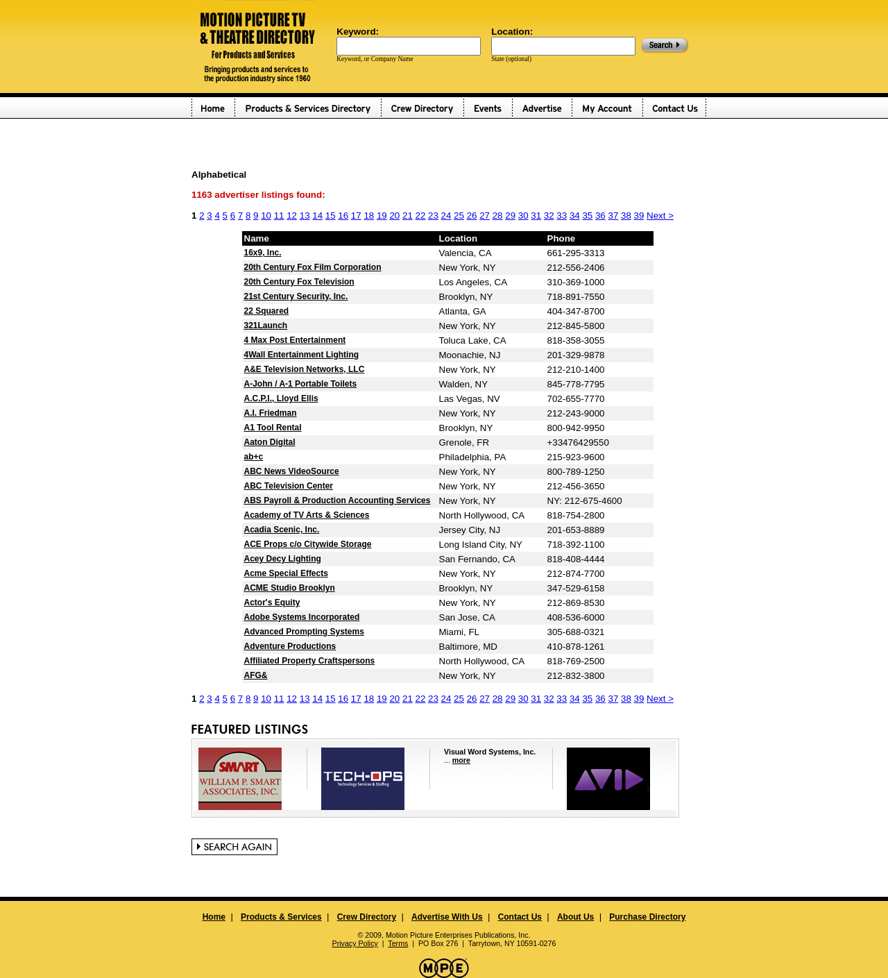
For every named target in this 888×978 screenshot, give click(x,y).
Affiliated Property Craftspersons (309, 661)
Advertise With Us (447, 917)
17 (356, 215)
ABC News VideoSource (291, 471)
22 (421, 215)
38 (626, 215)
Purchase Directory (647, 917)
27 (484, 215)
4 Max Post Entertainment (295, 340)
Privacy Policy (355, 943)
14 (317, 215)
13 (305, 215)
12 (292, 215)
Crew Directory (366, 917)
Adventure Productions (290, 646)
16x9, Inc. (263, 253)
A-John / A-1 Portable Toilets (300, 384)
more (461, 760)
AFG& (256, 675)
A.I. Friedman (270, 413)
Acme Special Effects (286, 573)
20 (394, 215)
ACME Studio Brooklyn (289, 588)
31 (536, 215)
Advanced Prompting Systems (304, 631)
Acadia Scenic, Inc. (282, 529)
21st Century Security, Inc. (296, 296)
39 (639, 215)
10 (266, 215)
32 (549, 215)
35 (587, 215)
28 (498, 215)
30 (523, 215)
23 (433, 215)
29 (510, 215)
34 (575, 215)
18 (369, 215)
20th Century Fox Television (299, 282)
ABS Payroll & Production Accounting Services (337, 500)
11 (279, 215)
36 (600, 215)
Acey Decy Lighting (282, 559)
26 (472, 215)
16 (343, 215)
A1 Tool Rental (273, 427)
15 (330, 215)
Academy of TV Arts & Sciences (307, 515)
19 (382, 215)
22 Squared (266, 311)
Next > (660, 215)
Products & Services (281, 917)
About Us (575, 917)
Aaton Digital (270, 442)
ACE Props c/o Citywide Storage (308, 544)
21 (407, 215)
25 (459, 215)
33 (561, 215)
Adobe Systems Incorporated (302, 617)
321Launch (266, 325)
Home (214, 917)
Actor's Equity (272, 602)
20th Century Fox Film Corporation (313, 267)
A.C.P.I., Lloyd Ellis (281, 398)
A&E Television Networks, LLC (304, 369)
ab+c (254, 457)
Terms (398, 943)
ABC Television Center (288, 486)
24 (446, 215)
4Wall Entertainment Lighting (301, 355)
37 (613, 215)
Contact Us (520, 917)
